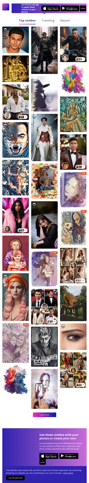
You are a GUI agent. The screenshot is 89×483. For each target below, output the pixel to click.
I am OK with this (15, 478)
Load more (44, 415)
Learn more (68, 473)
